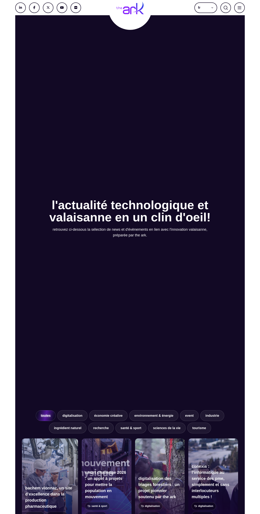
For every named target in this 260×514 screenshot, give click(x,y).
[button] (205, 7)
